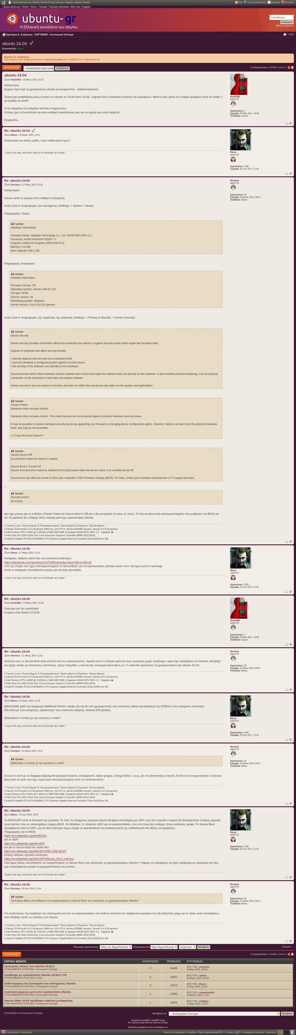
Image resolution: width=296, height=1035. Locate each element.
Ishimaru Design (160, 1022)
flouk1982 (16, 80)
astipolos (204, 967)
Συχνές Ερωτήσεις (256, 2)
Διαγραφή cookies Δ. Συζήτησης (260, 1032)
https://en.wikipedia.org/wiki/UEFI (24, 843)
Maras (14, 135)
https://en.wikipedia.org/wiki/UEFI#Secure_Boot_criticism (39, 858)
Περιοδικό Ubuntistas (58, 7)
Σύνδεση (289, 2)
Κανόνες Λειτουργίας (174, 1032)
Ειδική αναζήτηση (285, 25)
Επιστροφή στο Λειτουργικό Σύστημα (24, 1013)
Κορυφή (290, 123)
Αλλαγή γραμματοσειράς (291, 34)
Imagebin (86, 7)
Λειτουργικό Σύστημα (62, 34)
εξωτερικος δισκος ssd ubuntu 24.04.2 (29, 966)
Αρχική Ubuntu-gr (11, 7)
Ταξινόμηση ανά (155, 947)
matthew (203, 1001)
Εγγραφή (275, 2)
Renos (202, 984)
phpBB (146, 1020)
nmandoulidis (206, 992)
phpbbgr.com (162, 1027)
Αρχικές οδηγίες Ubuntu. (78, 2)
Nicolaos (15, 185)
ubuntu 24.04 (14, 43)
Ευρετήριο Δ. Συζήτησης (19, 34)
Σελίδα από (277, 67)
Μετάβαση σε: (160, 1013)
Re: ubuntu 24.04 (19, 130)
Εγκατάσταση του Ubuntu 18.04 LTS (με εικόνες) (38, 2)
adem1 (21, 48)
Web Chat (75, 7)
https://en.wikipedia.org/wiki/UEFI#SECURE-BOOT (35, 851)
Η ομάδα (191, 1032)
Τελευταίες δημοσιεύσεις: (102, 947)
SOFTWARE (41, 34)
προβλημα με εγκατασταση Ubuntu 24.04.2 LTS (35, 975)
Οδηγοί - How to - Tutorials (34, 7)
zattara (202, 975)
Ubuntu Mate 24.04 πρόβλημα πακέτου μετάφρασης (38, 1000)
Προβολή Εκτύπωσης (284, 34)
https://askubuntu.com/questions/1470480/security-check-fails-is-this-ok (47, 562)
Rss (241, 2)
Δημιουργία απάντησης (11, 67)
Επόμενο (286, 946)
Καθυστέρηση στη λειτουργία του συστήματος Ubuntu (40, 983)
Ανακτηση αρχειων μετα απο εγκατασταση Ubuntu (37, 991)
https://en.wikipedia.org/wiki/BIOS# (25, 835)
